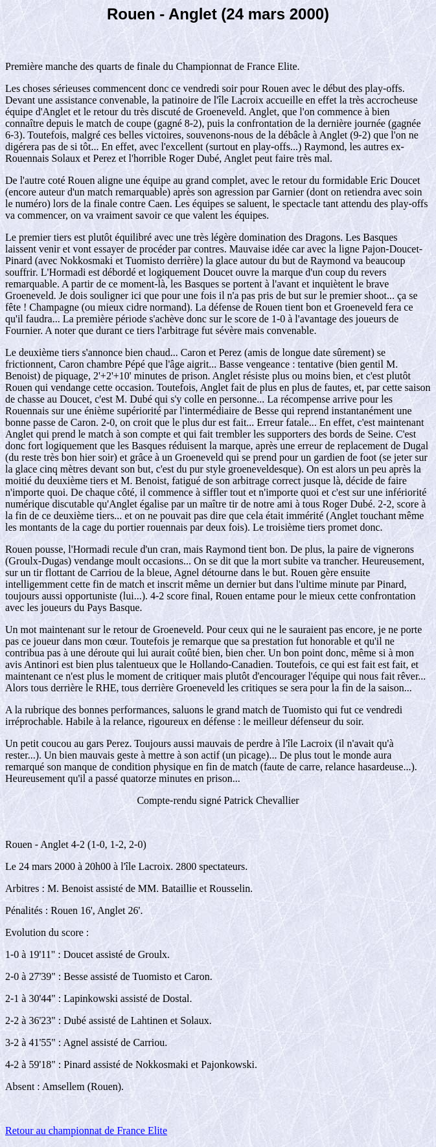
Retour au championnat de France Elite (86, 1130)
